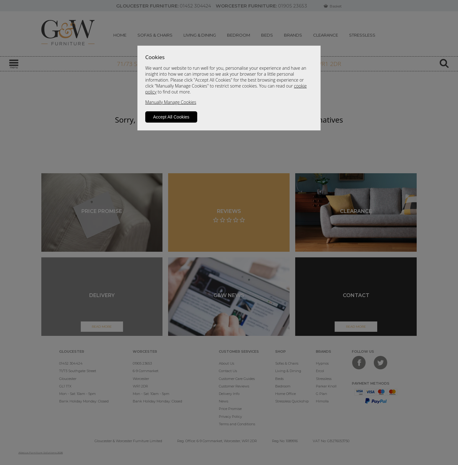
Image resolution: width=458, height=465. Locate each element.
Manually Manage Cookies (170, 102)
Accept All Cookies (171, 116)
